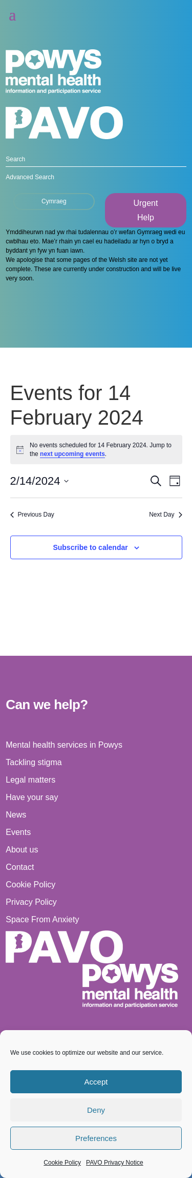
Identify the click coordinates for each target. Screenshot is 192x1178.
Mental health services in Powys (64, 744)
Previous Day (32, 514)
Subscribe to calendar (90, 547)
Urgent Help (145, 210)
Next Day (165, 514)
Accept (96, 1081)
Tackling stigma (33, 762)
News (16, 814)
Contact (20, 867)
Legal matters (30, 779)
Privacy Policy (31, 902)
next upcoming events (72, 454)
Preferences (96, 1138)
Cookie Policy (62, 1162)
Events (18, 832)
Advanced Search (30, 177)
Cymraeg (54, 201)
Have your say (32, 797)
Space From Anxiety (42, 919)
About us (22, 849)
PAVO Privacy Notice (114, 1162)
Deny (96, 1110)
